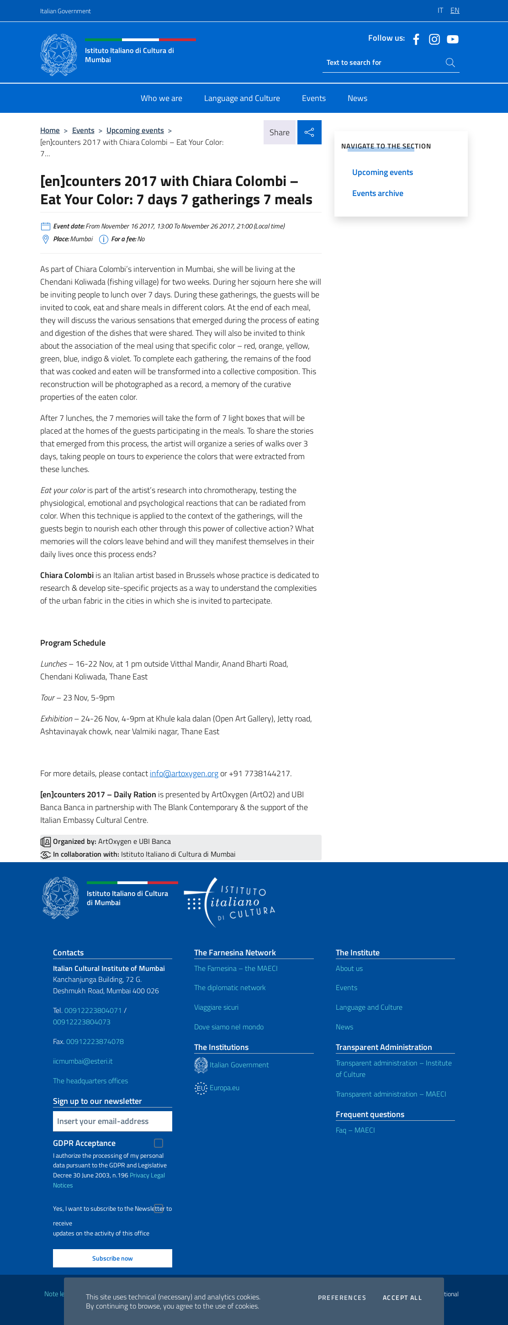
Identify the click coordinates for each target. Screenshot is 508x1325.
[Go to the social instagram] (432, 38)
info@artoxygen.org (184, 773)
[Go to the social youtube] (450, 38)
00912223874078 (95, 1041)
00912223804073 (82, 1021)
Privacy (139, 1175)
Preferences (342, 1297)
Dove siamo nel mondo (229, 1026)
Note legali (59, 1293)
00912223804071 (93, 1010)
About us (349, 968)
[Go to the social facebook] (414, 38)
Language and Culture (369, 1007)
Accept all (402, 1297)
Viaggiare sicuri (216, 1007)
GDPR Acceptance (84, 1143)
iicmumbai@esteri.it (83, 1060)
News (344, 1026)
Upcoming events (135, 130)
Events (83, 130)
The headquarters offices (90, 1080)
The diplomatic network (230, 987)
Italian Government (65, 11)
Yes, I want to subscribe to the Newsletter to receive (112, 1209)
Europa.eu (216, 1087)
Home (50, 130)
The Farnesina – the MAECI (236, 968)
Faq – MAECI (355, 1129)
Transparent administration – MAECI (391, 1093)
